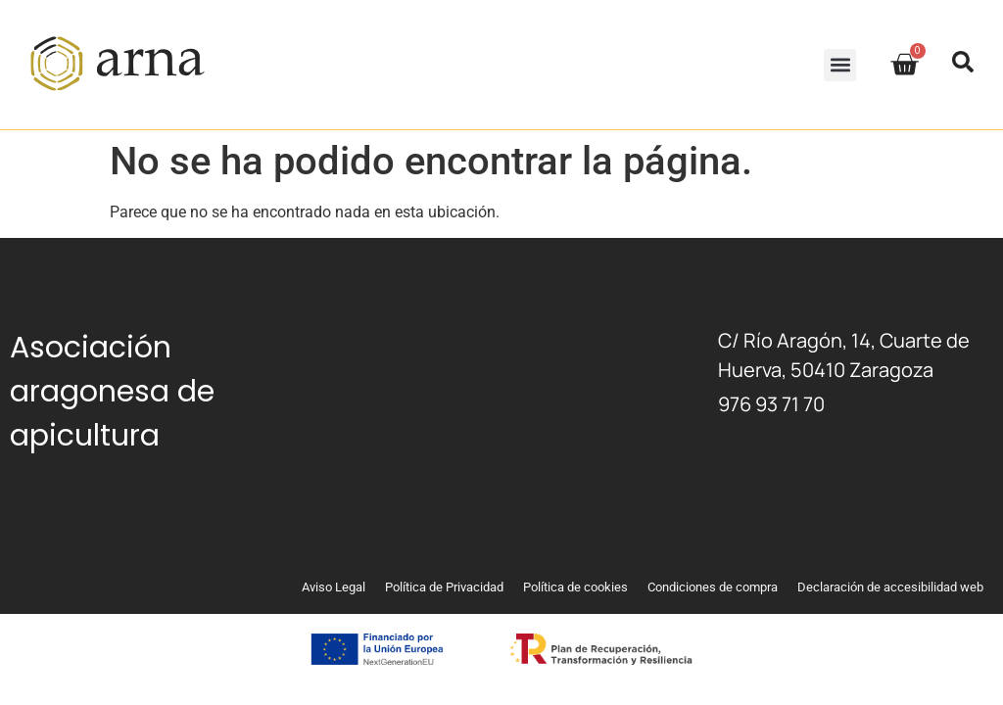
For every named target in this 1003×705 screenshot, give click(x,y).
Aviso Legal (333, 587)
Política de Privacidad (444, 587)
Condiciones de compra (712, 587)
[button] (840, 65)
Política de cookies (575, 587)
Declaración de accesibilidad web (890, 587)
